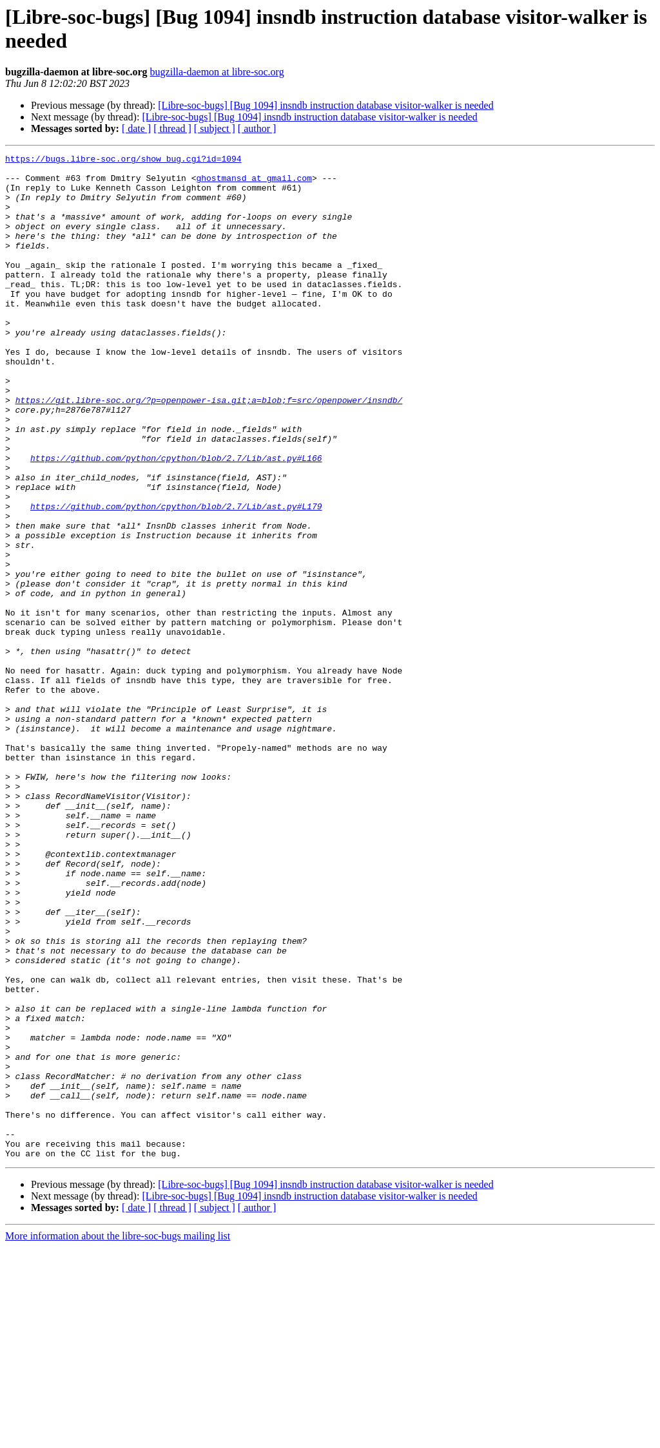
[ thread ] (172, 128)
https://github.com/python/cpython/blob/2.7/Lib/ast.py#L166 (176, 519)
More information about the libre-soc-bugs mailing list (117, 1436)
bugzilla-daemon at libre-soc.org (217, 71)
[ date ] (136, 128)
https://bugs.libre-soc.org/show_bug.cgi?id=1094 (123, 160)
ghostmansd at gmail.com (253, 183)
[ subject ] (214, 128)
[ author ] (257, 128)
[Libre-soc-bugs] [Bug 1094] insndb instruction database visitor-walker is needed (325, 105)
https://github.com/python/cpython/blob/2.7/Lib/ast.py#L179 (176, 577)
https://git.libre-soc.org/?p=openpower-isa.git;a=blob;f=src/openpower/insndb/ (209, 450)
